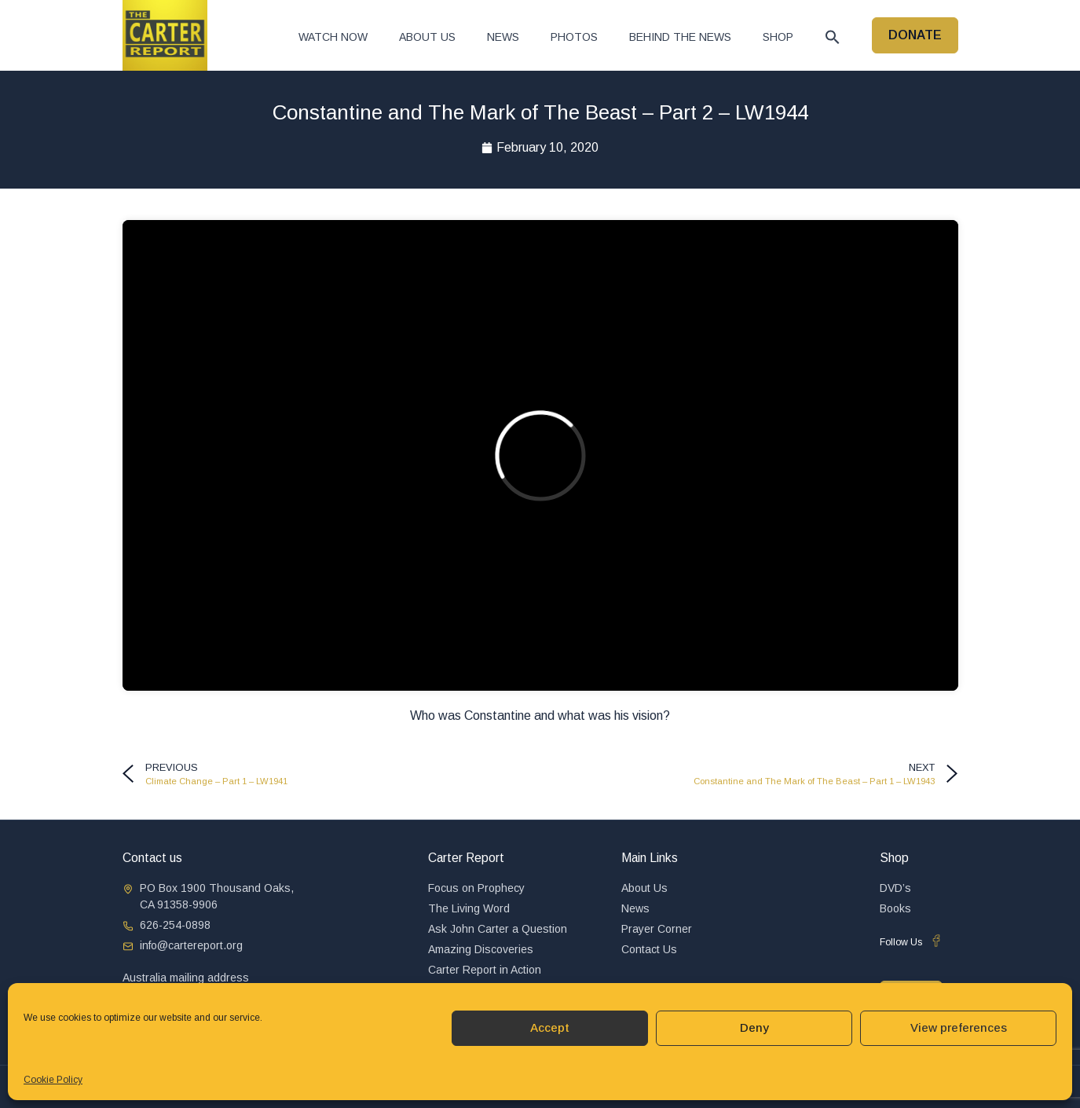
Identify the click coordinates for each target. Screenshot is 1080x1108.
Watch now (333, 37)
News (503, 37)
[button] (832, 37)
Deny (754, 1027)
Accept (549, 1027)
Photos (574, 37)
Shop (778, 37)
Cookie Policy (53, 1079)
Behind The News (680, 37)
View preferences (958, 1027)
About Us (427, 37)
